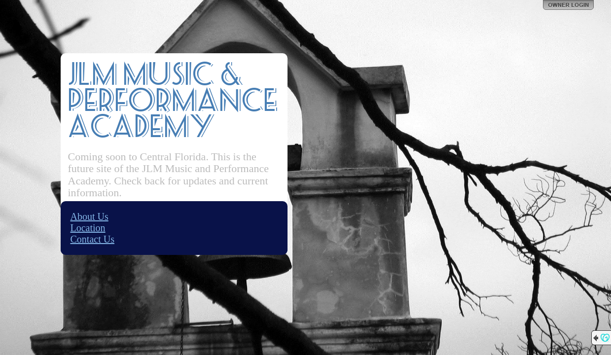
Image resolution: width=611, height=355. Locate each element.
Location (88, 227)
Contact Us (92, 239)
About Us (89, 216)
